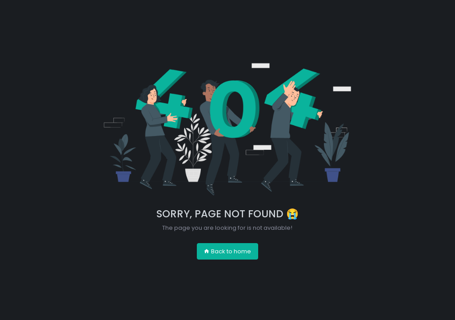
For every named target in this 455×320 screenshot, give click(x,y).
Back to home (227, 251)
